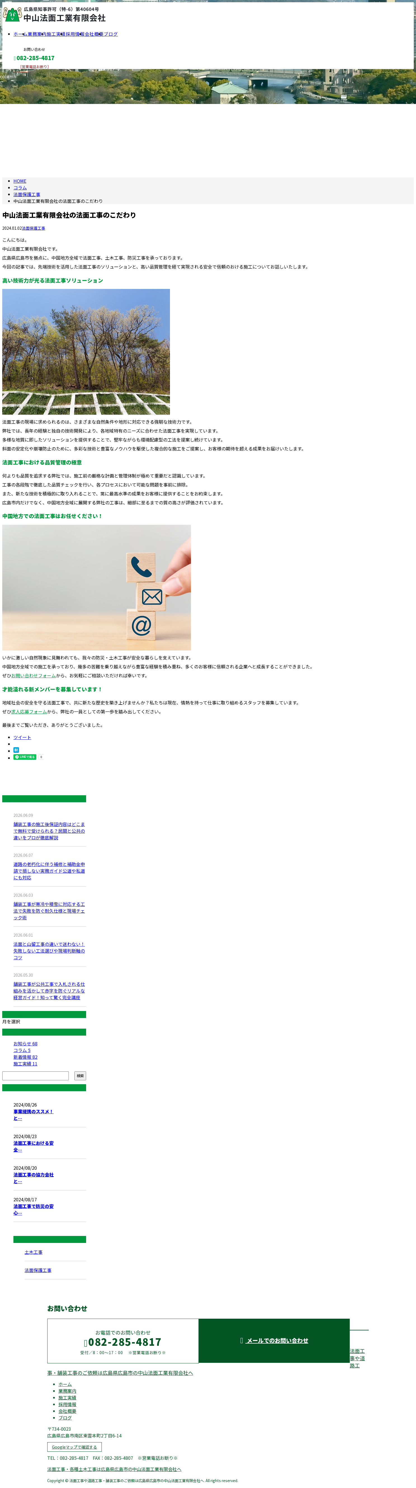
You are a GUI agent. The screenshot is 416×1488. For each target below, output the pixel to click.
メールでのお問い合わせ (274, 1340)
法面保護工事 (26, 194)
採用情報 (75, 33)
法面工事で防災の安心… (33, 1209)
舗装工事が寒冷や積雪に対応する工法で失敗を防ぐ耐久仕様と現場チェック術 (49, 911)
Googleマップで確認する (74, 1447)
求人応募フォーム (29, 711)
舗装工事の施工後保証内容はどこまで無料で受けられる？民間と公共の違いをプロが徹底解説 (49, 831)
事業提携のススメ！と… (33, 1114)
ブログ (111, 33)
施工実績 (56, 33)
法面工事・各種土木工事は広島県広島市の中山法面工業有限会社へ (114, 1469)
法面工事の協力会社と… (33, 1178)
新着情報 (25, 1056)
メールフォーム (21, 72)
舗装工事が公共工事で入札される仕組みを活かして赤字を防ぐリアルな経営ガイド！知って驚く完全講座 (49, 991)
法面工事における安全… (33, 1146)
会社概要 (94, 33)
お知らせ (25, 1043)
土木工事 (33, 1252)
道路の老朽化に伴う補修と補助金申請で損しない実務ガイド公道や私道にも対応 (49, 871)
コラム (21, 1050)
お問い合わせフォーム (33, 675)
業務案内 (37, 33)
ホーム (20, 33)
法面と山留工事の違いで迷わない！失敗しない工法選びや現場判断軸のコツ (49, 951)
